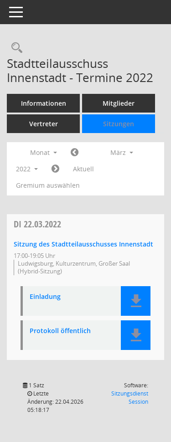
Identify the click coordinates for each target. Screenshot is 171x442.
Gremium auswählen (48, 185)
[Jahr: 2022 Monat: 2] (74, 152)
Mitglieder (119, 103)
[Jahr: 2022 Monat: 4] (55, 169)
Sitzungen (118, 123)
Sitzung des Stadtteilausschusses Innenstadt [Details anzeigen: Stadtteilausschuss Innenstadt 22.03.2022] (83, 244)
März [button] (121, 152)
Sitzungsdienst (129, 398)
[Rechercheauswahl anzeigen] (14, 48)
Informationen (43, 103)
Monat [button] (43, 152)
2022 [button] (27, 168)
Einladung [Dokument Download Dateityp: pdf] (45, 297)
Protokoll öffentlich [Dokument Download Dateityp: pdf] (60, 331)
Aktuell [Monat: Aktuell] (83, 168)
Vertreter (43, 123)
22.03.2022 (37, 224)
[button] (135, 301)
